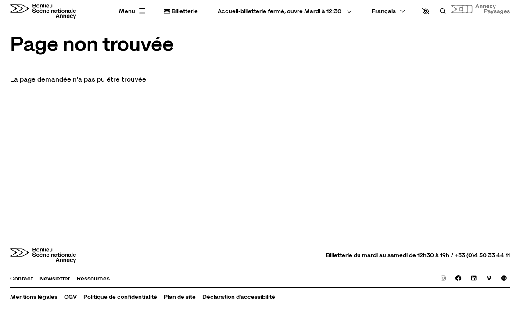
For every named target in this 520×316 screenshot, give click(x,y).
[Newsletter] (54, 278)
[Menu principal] (133, 11)
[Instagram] (443, 278)
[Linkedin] (474, 278)
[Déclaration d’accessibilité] (238, 297)
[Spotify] (504, 278)
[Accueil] (43, 11)
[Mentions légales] (33, 297)
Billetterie (181, 11)
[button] (425, 11)
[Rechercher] (442, 11)
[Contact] (21, 278)
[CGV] (70, 297)
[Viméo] (488, 278)
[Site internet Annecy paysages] (480, 9)
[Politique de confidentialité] (120, 297)
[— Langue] (388, 11)
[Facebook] (458, 278)
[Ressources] (93, 278)
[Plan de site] (180, 297)
